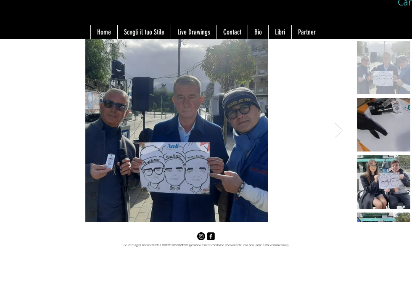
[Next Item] (338, 130)
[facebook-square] (211, 236)
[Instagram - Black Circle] (201, 236)
